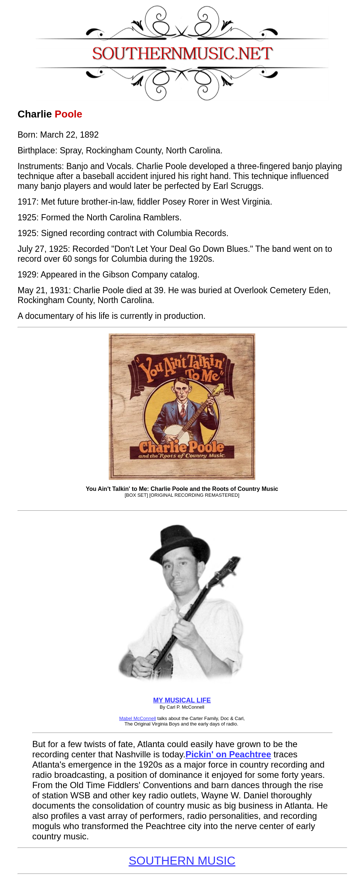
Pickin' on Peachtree (228, 754)
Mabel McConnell (137, 718)
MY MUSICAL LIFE (182, 700)
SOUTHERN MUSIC (182, 860)
